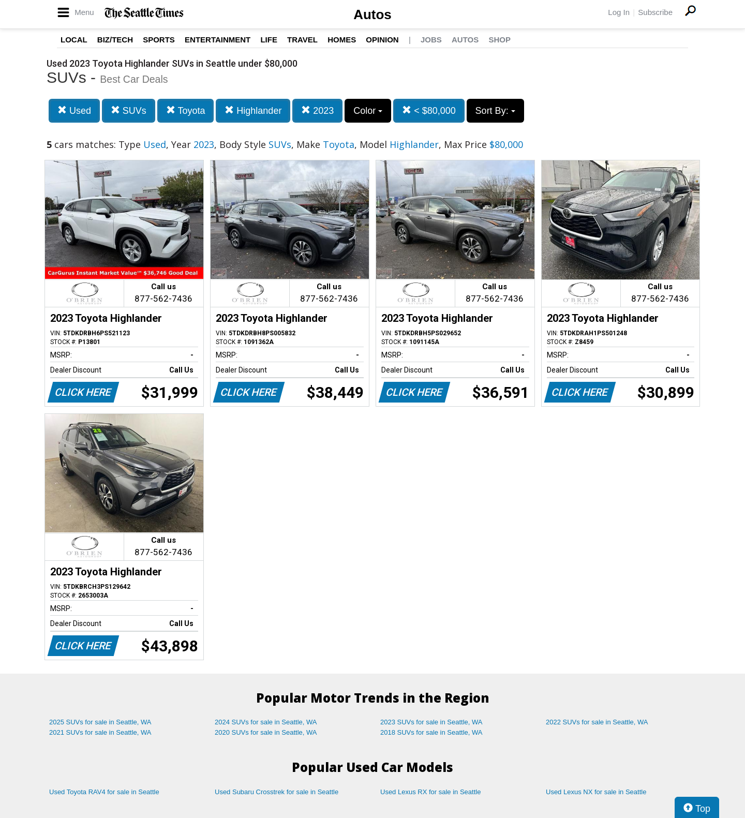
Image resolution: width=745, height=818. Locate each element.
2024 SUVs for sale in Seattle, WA (266, 722)
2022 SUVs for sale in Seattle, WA (597, 722)
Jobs (431, 39)
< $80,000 (429, 110)
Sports (159, 39)
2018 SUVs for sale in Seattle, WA (431, 732)
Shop (499, 39)
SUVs (128, 110)
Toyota (185, 110)
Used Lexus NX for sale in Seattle (596, 792)
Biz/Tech (115, 39)
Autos (372, 14)
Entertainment (217, 39)
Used (74, 110)
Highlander (253, 110)
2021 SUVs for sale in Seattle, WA (100, 732)
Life (268, 39)
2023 (317, 110)
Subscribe (655, 12)
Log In (619, 12)
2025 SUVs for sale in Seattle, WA (100, 722)
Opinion (382, 39)
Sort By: (495, 111)
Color (367, 111)
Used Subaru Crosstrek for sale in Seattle (276, 792)
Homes (341, 39)
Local (74, 39)
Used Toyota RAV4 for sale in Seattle (104, 792)
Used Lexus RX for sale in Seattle (430, 792)
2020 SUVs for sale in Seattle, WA (266, 732)
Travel (302, 39)
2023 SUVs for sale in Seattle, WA (431, 722)
